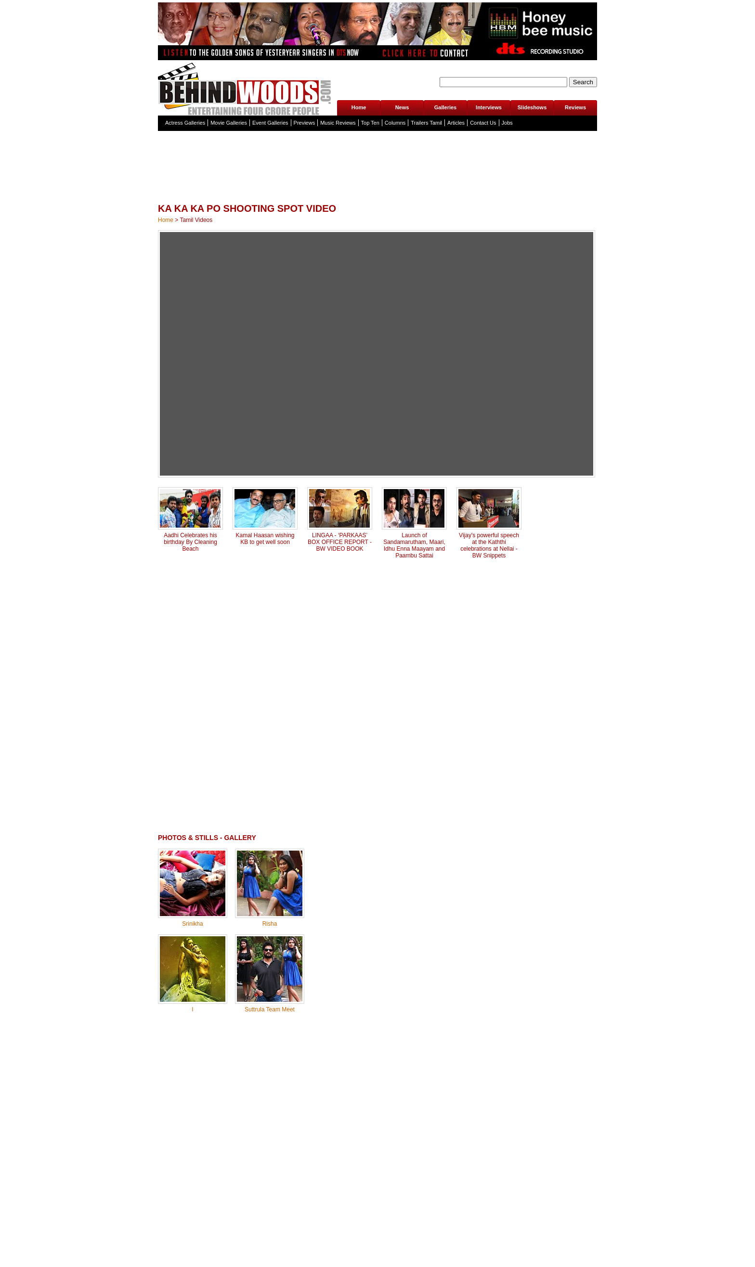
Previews (304, 123)
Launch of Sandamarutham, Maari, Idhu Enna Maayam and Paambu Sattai (414, 545)
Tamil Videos (196, 220)
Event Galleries (270, 123)
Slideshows (532, 107)
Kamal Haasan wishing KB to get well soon (264, 538)
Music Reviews (337, 123)
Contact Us (483, 123)
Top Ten (370, 123)
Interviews (489, 107)
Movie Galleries (228, 123)
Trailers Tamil (426, 123)
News (402, 107)
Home (358, 107)
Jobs (507, 123)
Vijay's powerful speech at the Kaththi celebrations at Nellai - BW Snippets (489, 545)
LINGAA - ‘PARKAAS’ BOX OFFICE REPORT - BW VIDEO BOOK (340, 542)
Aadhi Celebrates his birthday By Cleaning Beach (190, 542)
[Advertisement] (377, 187)
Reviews (575, 107)
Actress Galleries (185, 123)
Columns (395, 123)
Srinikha (192, 923)
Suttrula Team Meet (270, 1009)
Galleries (445, 107)
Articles (456, 123)
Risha (269, 923)
